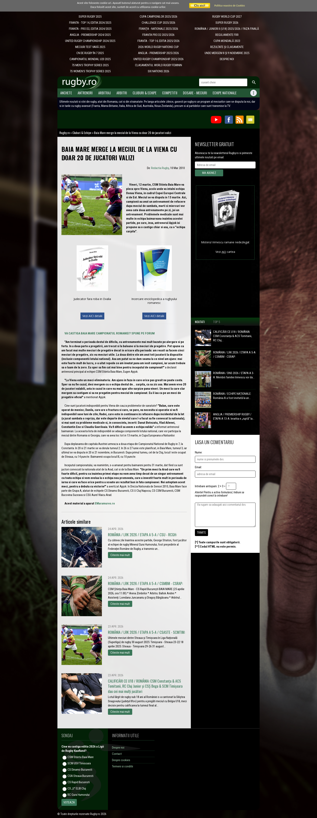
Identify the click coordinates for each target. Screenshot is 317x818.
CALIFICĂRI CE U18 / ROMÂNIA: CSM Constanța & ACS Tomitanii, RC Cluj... (232, 336)
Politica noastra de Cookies (229, 5)
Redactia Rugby (160, 168)
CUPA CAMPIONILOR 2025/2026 (158, 16)
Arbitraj (104, 92)
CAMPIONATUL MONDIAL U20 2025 (90, 59)
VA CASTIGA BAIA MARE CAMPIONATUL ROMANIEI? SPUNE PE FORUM (109, 333)
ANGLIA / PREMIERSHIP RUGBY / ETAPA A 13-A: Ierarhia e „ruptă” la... (233, 416)
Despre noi (118, 747)
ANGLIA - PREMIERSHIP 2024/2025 (90, 35)
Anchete (66, 92)
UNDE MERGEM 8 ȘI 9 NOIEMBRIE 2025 (227, 53)
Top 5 (216, 321)
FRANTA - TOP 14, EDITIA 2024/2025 (90, 22)
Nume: (198, 452)
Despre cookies (121, 760)
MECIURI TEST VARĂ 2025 (90, 47)
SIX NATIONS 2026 (158, 71)
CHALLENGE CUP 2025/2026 (158, 22)
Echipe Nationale (225, 92)
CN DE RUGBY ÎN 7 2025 (90, 53)
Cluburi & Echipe (144, 92)
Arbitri (121, 92)
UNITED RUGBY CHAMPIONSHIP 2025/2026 (158, 59)
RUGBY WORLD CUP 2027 (227, 16)
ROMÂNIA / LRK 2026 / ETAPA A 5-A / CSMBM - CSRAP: (234, 354)
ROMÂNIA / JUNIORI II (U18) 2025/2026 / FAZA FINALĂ (227, 29)
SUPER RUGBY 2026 (227, 22)
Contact (117, 754)
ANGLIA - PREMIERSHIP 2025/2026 (158, 53)
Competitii (169, 92)
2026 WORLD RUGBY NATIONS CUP (158, 47)
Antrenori (85, 92)
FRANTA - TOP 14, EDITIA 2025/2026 (158, 41)
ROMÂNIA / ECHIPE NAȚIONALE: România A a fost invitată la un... (232, 396)
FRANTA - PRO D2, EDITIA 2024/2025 (90, 29)
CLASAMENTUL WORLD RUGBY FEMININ (158, 65)
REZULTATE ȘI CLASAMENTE (227, 47)
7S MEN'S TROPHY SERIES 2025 (90, 65)
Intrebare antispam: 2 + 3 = (210, 486)
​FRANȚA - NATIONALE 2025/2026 (158, 29)
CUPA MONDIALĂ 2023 (226, 41)
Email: (198, 467)
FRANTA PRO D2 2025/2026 (158, 35)
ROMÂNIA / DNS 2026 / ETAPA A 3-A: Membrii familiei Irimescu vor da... (234, 375)
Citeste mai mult (120, 555)
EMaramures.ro (105, 503)
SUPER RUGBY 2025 (90, 16)
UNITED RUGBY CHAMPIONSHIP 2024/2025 (90, 41)
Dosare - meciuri (195, 92)
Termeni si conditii (122, 766)
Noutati (200, 321)
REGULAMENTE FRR (227, 35)
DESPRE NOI (227, 59)
